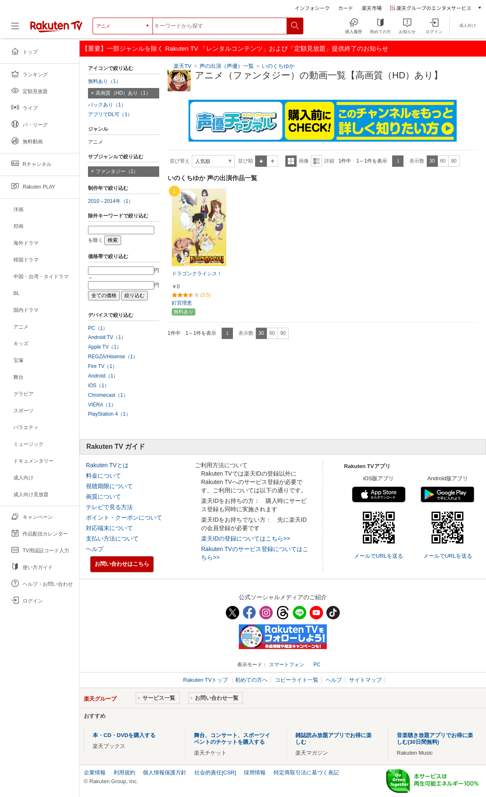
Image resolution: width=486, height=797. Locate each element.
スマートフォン (286, 665)
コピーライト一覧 (296, 680)
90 (453, 161)
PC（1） (98, 328)
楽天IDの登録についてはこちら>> (245, 538)
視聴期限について (109, 486)
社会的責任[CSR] (215, 772)
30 (431, 161)
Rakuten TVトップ (206, 680)
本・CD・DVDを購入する (124, 735)
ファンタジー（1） (117, 171)
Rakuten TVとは (107, 465)
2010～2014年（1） (110, 201)
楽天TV (182, 66)
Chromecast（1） (108, 395)
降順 (272, 161)
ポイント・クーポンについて (124, 517)
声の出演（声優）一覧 (226, 66)
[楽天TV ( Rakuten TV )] (56, 29)
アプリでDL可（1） (110, 114)
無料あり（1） (104, 81)
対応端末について (109, 528)
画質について (103, 496)
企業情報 (95, 772)
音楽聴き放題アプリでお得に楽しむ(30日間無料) (435, 738)
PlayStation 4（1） (109, 414)
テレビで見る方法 (109, 507)
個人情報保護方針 (164, 772)
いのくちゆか (278, 66)
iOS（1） (98, 385)
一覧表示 (291, 161)
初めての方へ (251, 680)
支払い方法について (112, 538)
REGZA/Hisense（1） (113, 357)
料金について (103, 475)
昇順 (261, 161)
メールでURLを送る (378, 556)
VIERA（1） (102, 405)
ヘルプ (94, 549)
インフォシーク (312, 7)
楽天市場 (372, 7)
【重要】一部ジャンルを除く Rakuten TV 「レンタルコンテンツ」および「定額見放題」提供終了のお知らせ (235, 48)
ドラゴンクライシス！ (197, 274)
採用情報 (255, 772)
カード (345, 7)
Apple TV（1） (105, 347)
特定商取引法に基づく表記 (306, 772)
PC (317, 665)
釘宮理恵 (182, 303)
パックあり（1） (107, 105)
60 (442, 161)
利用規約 (124, 772)
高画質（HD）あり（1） (123, 93)
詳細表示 (316, 161)
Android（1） (103, 376)
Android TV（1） (107, 337)
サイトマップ (365, 680)
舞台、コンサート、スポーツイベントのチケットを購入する (232, 738)
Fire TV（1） (102, 366)
